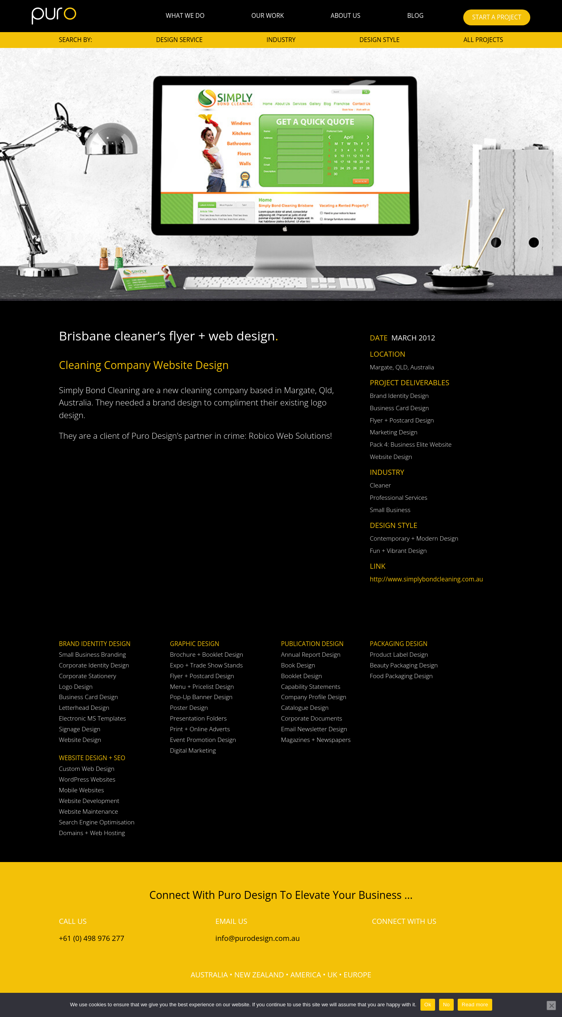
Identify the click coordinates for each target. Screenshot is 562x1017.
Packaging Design (399, 644)
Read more (475, 1004)
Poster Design (189, 707)
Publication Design (312, 644)
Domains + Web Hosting (92, 833)
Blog (415, 15)
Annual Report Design (311, 654)
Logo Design (76, 686)
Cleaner (380, 485)
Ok (427, 1004)
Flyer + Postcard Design (402, 420)
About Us (346, 15)
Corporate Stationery (87, 676)
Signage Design (80, 729)
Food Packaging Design (401, 676)
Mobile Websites (81, 790)
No (446, 1004)
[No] (551, 1005)
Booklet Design (301, 676)
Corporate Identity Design (94, 665)
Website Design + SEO (92, 758)
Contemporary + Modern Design (414, 538)
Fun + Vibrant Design (398, 551)
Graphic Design (194, 644)
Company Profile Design (314, 697)
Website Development (89, 801)
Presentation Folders (198, 718)
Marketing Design (394, 432)
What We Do (185, 15)
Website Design (391, 457)
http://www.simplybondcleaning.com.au (426, 579)
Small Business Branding (92, 654)
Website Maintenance (88, 811)
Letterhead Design (84, 707)
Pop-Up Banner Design (201, 697)
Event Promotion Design (203, 740)
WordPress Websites (87, 779)
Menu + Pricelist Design (202, 686)
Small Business (390, 510)
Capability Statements (311, 686)
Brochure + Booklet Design (207, 654)
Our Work (267, 15)
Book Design (298, 665)
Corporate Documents (311, 718)
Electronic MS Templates (92, 718)
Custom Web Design (87, 769)
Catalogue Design (305, 707)
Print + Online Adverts (200, 729)
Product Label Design (399, 654)
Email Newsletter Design (314, 729)
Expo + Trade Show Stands (206, 665)
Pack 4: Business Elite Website (411, 444)
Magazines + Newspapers (316, 740)
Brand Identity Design (399, 396)
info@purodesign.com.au (257, 938)
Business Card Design (399, 408)
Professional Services (399, 497)
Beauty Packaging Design (404, 665)
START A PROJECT (497, 17)
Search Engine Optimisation (97, 822)
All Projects (483, 40)
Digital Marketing (193, 750)
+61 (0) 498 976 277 (92, 938)
